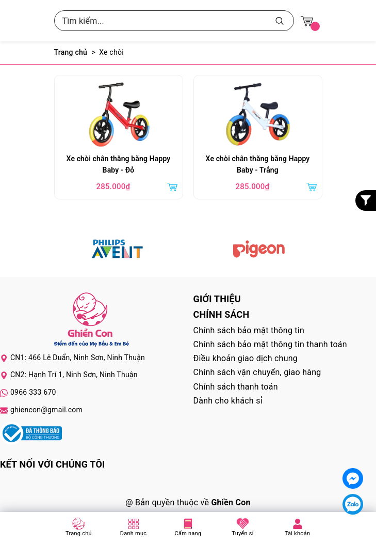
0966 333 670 (33, 392)
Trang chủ (79, 533)
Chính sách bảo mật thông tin (249, 330)
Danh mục (133, 533)
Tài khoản (297, 533)
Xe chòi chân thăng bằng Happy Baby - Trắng (258, 164)
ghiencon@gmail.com (46, 410)
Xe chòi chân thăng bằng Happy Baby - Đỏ (119, 164)
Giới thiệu (217, 298)
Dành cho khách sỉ (228, 401)
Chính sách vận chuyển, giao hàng (257, 372)
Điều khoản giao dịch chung (245, 358)
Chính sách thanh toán (235, 387)
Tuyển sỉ (242, 533)
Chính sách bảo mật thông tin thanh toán (270, 344)
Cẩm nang (188, 533)
